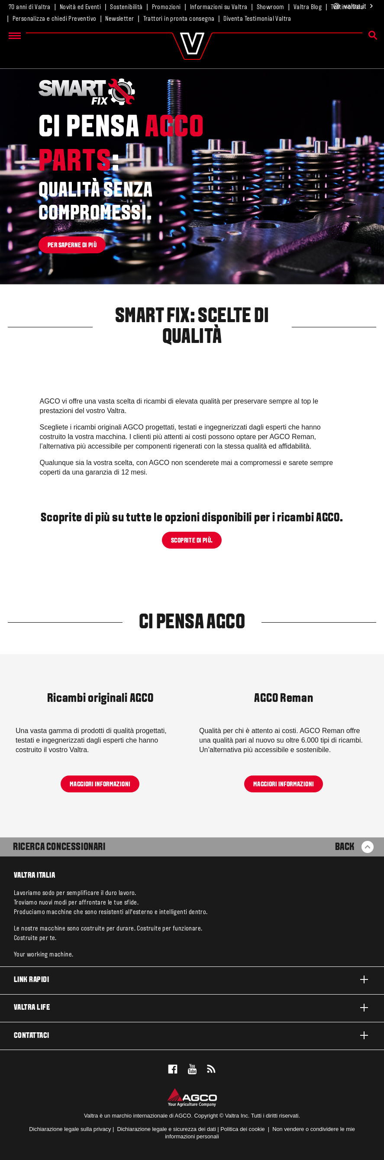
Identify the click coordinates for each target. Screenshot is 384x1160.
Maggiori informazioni (100, 784)
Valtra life (192, 1008)
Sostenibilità (126, 7)
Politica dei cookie (242, 1129)
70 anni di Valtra (30, 7)
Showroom (270, 7)
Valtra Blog (308, 7)
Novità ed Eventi (80, 7)
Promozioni (166, 7)
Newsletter (119, 19)
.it (353, 6)
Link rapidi (192, 979)
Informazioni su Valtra (219, 7)
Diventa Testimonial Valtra (257, 19)
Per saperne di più (72, 245)
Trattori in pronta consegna (179, 19)
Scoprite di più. (192, 541)
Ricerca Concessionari (59, 847)
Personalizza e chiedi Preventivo (55, 19)
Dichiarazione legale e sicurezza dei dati (166, 1129)
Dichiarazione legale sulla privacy (70, 1129)
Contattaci (192, 1035)
